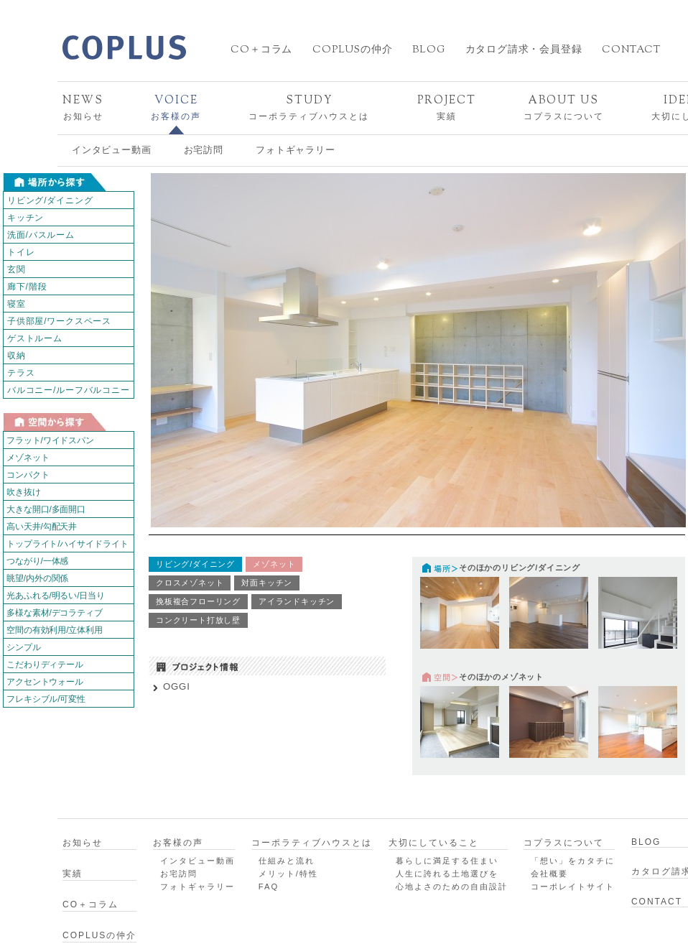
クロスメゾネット (189, 582)
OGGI (176, 686)
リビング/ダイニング (50, 200)
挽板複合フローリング (198, 601)
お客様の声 (176, 107)
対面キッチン (266, 582)
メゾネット (27, 458)
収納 (16, 356)
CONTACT (631, 50)
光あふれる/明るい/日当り (55, 596)
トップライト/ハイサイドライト (67, 544)
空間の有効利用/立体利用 (54, 630)
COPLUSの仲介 (352, 50)
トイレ (20, 252)
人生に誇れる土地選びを (447, 873)
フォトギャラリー (295, 149)
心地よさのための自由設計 (452, 886)
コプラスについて (564, 107)
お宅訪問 (203, 149)
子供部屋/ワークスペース (59, 321)
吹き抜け (23, 492)
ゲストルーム (34, 338)
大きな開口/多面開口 (45, 509)
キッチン (25, 218)
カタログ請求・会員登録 (523, 50)
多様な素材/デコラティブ (54, 613)
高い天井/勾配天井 (41, 527)
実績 (446, 107)
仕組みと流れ (287, 860)
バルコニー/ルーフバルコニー (68, 390)
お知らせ (82, 107)
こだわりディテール (44, 664)
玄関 (16, 269)
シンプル (23, 647)
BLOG (428, 50)
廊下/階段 (27, 287)
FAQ (269, 886)
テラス (20, 373)
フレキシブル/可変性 (45, 699)
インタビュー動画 (111, 149)
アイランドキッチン (297, 601)
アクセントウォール (44, 682)
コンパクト (27, 475)
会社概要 (549, 873)
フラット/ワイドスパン (50, 440)
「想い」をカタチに (573, 860)
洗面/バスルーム (41, 235)
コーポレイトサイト (573, 886)
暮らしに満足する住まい (447, 860)
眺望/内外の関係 (37, 578)
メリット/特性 (288, 873)
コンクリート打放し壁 (198, 620)
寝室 (16, 304)
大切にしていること (434, 843)
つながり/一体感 (37, 561)
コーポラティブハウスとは (308, 107)
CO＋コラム (261, 50)
